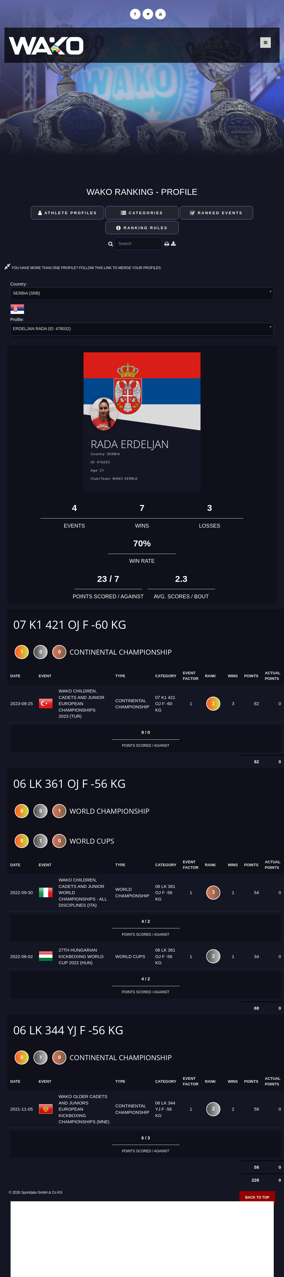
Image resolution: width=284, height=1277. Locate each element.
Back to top (257, 1198)
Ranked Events (216, 213)
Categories (142, 213)
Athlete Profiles (67, 213)
